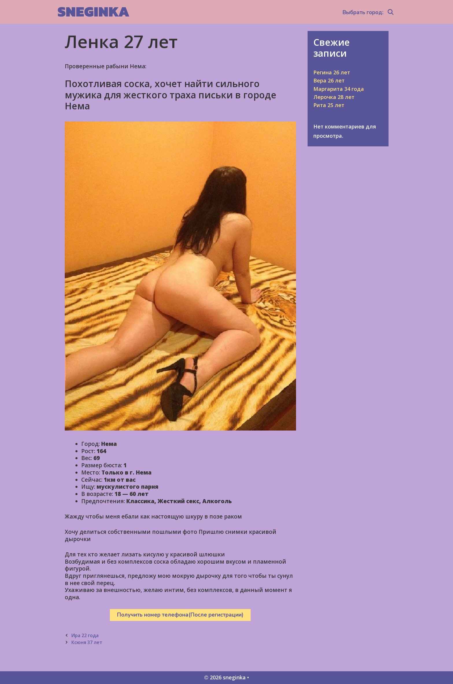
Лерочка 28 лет (333, 96)
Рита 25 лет (328, 105)
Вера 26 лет (329, 80)
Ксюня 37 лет (86, 642)
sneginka (94, 11)
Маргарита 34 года (338, 88)
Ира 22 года (85, 635)
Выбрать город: (363, 12)
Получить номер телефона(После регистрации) (180, 615)
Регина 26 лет (331, 72)
